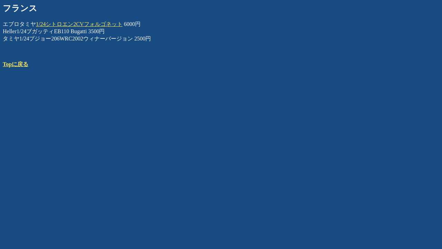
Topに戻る (15, 64)
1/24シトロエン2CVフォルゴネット (79, 24)
